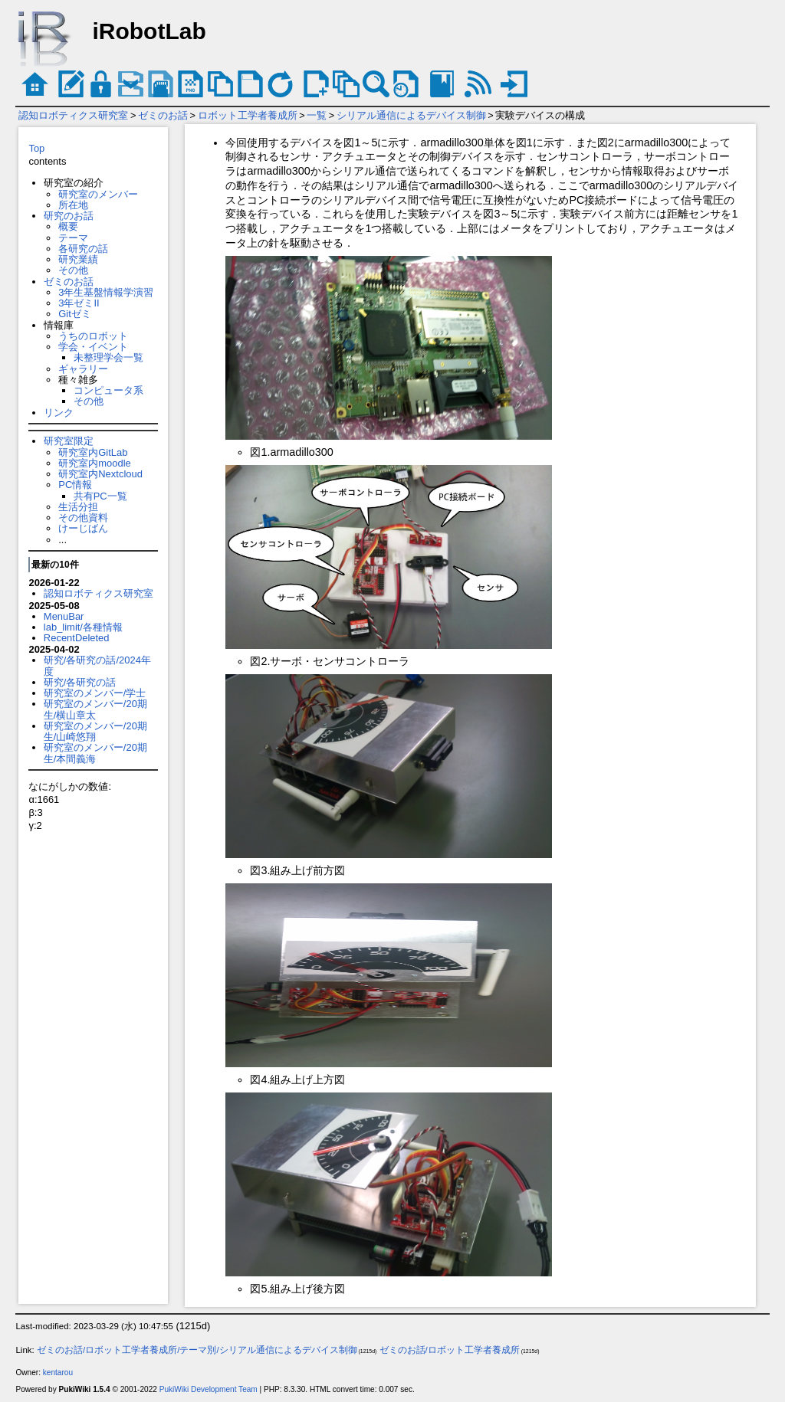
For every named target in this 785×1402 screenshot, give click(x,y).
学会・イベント (93, 346)
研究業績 (78, 259)
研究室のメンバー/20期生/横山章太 (95, 709)
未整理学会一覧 (108, 357)
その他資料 (83, 517)
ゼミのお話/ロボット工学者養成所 (449, 1350)
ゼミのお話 (163, 115)
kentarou (58, 1372)
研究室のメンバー (98, 194)
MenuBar (64, 616)
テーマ (73, 238)
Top (36, 148)
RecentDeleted (77, 638)
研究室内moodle (94, 463)
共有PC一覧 (100, 496)
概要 (68, 226)
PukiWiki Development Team (208, 1389)
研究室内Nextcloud (100, 474)
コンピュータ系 (108, 390)
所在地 (73, 205)
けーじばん (83, 528)
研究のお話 (69, 215)
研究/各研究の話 (80, 682)
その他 (73, 270)
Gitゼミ (74, 313)
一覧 (317, 115)
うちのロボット (93, 336)
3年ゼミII (78, 303)
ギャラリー (83, 369)
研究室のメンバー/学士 (95, 693)
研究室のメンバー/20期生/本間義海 (95, 753)
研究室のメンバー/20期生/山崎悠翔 (95, 731)
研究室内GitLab (92, 452)
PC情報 (75, 484)
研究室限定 (69, 441)
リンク (59, 412)
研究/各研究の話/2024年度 (97, 665)
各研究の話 (83, 248)
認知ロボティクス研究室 (73, 115)
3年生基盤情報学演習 (105, 292)
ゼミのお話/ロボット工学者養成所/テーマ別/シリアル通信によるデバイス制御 (197, 1350)
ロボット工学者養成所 (247, 115)
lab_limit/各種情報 (83, 627)
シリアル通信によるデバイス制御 (411, 115)
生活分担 (78, 507)
